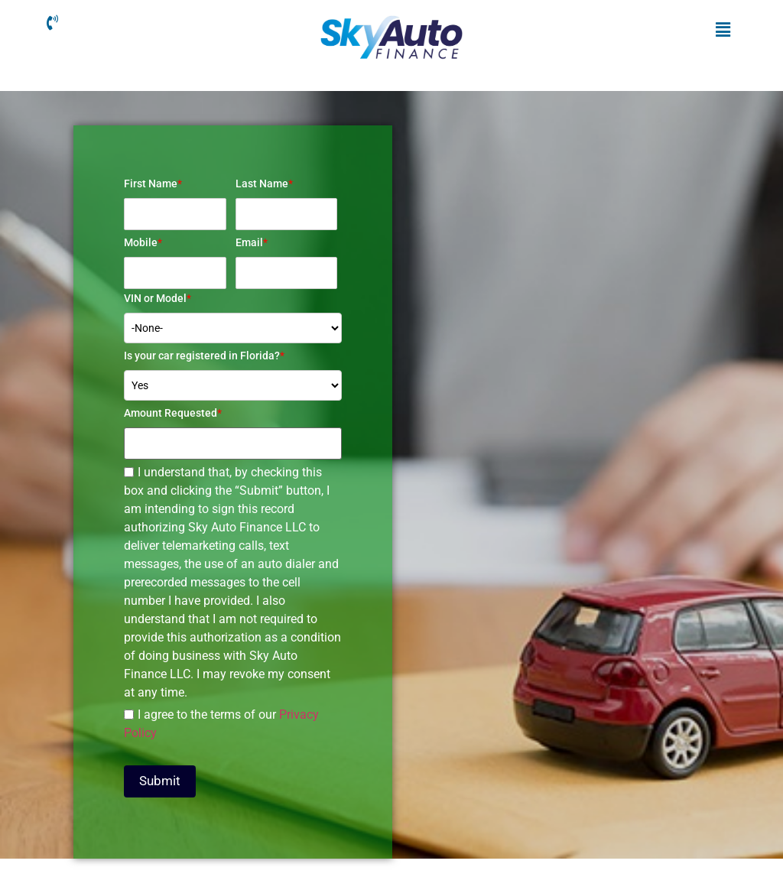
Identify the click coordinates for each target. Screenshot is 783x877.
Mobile (143, 242)
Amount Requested (173, 413)
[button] (723, 29)
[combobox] (233, 385)
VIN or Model (157, 298)
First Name (153, 183)
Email (252, 242)
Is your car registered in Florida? (204, 355)
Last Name (264, 183)
